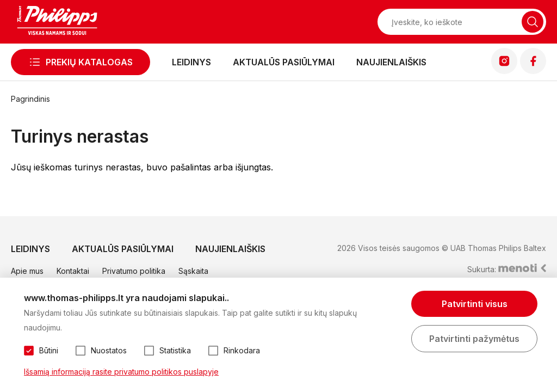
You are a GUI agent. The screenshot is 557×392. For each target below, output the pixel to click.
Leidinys (191, 62)
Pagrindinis (30, 98)
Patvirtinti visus (475, 303)
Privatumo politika (133, 270)
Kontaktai (73, 270)
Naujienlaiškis (391, 62)
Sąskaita (193, 270)
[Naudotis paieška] (532, 22)
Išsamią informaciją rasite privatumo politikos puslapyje (121, 371)
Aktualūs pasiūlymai (284, 62)
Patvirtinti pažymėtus (474, 338)
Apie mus (27, 270)
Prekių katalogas (89, 62)
